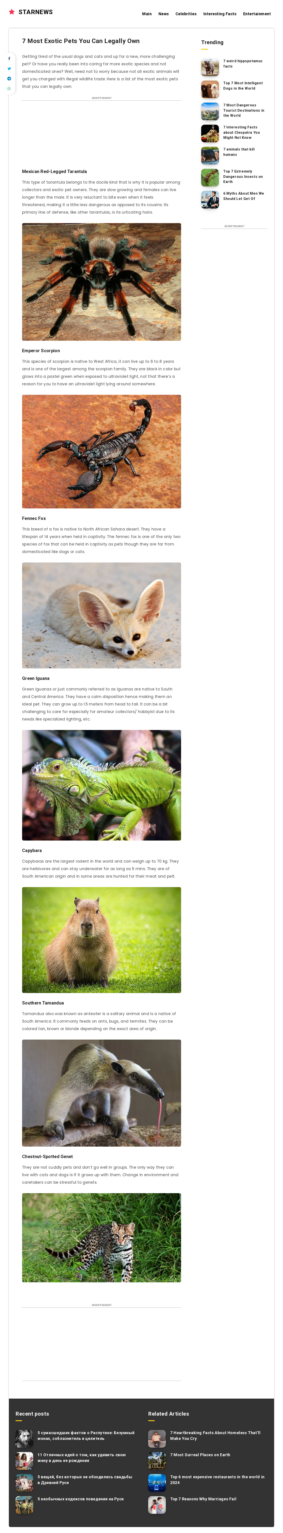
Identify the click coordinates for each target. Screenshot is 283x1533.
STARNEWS (31, 12)
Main (147, 13)
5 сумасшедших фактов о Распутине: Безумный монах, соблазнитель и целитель (86, 1435)
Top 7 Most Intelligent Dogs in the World (243, 85)
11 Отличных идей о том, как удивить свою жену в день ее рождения (82, 1457)
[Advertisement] (101, 137)
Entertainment (257, 13)
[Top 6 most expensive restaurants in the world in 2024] (157, 1483)
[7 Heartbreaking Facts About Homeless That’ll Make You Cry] (157, 1439)
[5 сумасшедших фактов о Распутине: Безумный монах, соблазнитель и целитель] (24, 1439)
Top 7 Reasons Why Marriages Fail (203, 1499)
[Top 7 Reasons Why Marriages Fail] (157, 1505)
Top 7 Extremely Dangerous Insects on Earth (243, 176)
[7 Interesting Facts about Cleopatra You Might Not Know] (210, 133)
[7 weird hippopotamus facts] (210, 67)
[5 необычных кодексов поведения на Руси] (24, 1505)
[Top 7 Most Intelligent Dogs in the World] (210, 89)
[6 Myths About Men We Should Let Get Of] (210, 200)
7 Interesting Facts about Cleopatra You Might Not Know (241, 132)
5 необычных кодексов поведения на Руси (81, 1499)
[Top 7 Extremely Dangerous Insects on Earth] (210, 177)
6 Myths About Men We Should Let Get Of (243, 196)
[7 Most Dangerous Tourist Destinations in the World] (210, 111)
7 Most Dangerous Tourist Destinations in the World (243, 110)
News (164, 13)
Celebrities (186, 13)
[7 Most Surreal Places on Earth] (157, 1461)
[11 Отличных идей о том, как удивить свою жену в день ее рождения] (24, 1461)
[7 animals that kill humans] (210, 155)
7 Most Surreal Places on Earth (200, 1454)
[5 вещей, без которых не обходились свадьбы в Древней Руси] (24, 1483)
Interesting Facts (220, 13)
